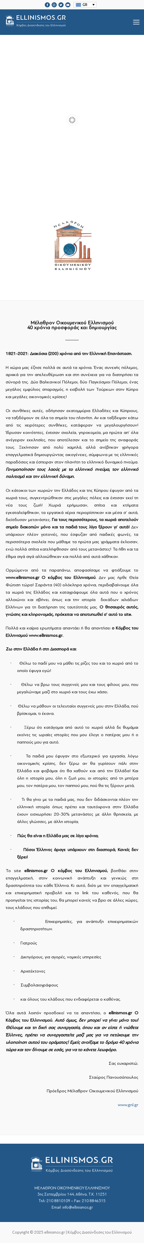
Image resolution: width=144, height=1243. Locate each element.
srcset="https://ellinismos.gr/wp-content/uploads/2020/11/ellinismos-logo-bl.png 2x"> (50, 22)
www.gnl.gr (128, 1104)
